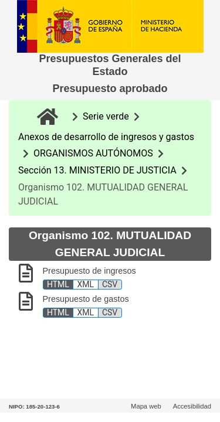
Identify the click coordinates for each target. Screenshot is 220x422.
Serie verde (106, 116)
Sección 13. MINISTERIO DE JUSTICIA (97, 170)
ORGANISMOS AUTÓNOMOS (93, 153)
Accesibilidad (192, 406)
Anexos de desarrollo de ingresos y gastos (106, 136)
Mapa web (146, 406)
